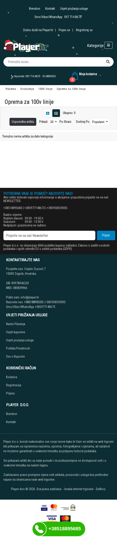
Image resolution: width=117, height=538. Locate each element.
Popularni (98, 122)
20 (52, 122)
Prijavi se (64, 30)
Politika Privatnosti (18, 348)
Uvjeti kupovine (15, 332)
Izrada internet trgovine (79, 489)
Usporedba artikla (23, 121)
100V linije (45, 89)
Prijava (10, 393)
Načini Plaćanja (15, 324)
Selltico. (101, 489)
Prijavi (106, 235)
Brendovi (34, 8)
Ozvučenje (27, 89)
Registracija (13, 385)
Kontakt (50, 8)
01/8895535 (49, 76)
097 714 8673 (72, 17)
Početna (11, 89)
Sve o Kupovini (15, 356)
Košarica (11, 377)
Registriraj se (84, 30)
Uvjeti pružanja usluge (74, 8)
